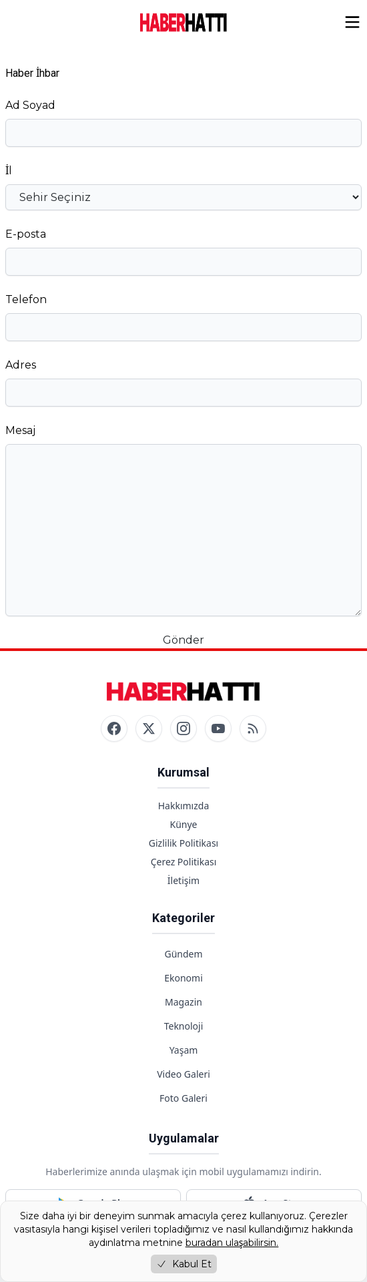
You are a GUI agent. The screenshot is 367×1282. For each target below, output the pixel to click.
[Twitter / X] (148, 728)
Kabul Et (184, 1264)
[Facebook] (114, 728)
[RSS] (253, 728)
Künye (183, 824)
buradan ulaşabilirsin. (232, 1243)
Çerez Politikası (184, 861)
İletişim (183, 880)
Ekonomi (183, 978)
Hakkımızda (184, 805)
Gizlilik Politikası (183, 843)
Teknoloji (184, 1026)
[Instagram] (183, 728)
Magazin (183, 1002)
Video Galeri (183, 1074)
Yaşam (183, 1050)
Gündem (183, 953)
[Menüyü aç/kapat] (352, 22)
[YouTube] (218, 728)
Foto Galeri (183, 1098)
